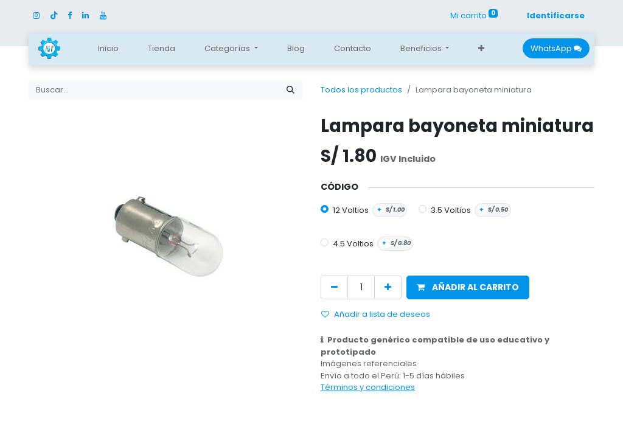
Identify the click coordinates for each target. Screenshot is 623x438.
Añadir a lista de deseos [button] (375, 314)
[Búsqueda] (290, 90)
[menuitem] (108, 49)
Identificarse (556, 15)
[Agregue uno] (388, 287)
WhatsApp (556, 48)
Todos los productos (361, 90)
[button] (481, 49)
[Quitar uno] (334, 287)
